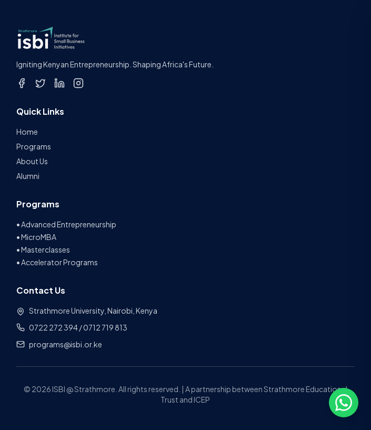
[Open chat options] (343, 402)
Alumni (27, 176)
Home (27, 131)
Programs (33, 146)
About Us (32, 161)
